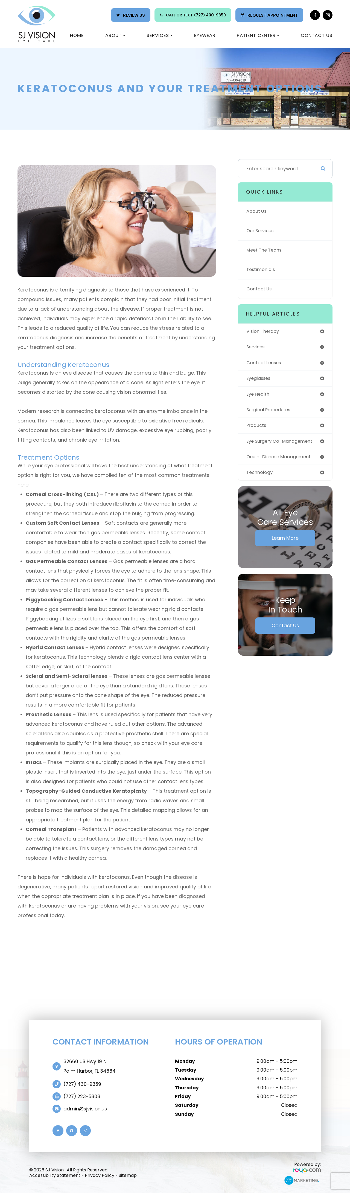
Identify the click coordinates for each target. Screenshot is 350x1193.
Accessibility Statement (54, 1175)
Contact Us (316, 35)
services (256, 347)
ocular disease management (281, 459)
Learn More (285, 541)
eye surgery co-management (282, 444)
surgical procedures (270, 411)
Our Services (261, 230)
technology (260, 475)
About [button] (115, 35)
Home (77, 35)
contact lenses (265, 363)
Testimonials (261, 269)
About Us (257, 211)
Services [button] (160, 35)
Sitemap (128, 1175)
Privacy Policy (99, 1175)
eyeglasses (259, 379)
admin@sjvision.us (85, 1109)
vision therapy (263, 331)
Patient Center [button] (258, 35)
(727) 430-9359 (210, 15)
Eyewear (204, 35)
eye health (259, 395)
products (257, 427)
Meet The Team (265, 250)
